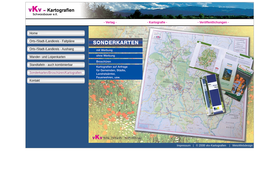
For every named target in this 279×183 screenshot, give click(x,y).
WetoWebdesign (242, 145)
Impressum (183, 145)
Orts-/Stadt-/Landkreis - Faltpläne (51, 41)
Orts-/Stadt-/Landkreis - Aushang (51, 49)
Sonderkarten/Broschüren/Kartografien (55, 72)
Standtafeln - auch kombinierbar (51, 65)
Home (33, 33)
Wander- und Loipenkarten (47, 57)
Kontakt (34, 80)
